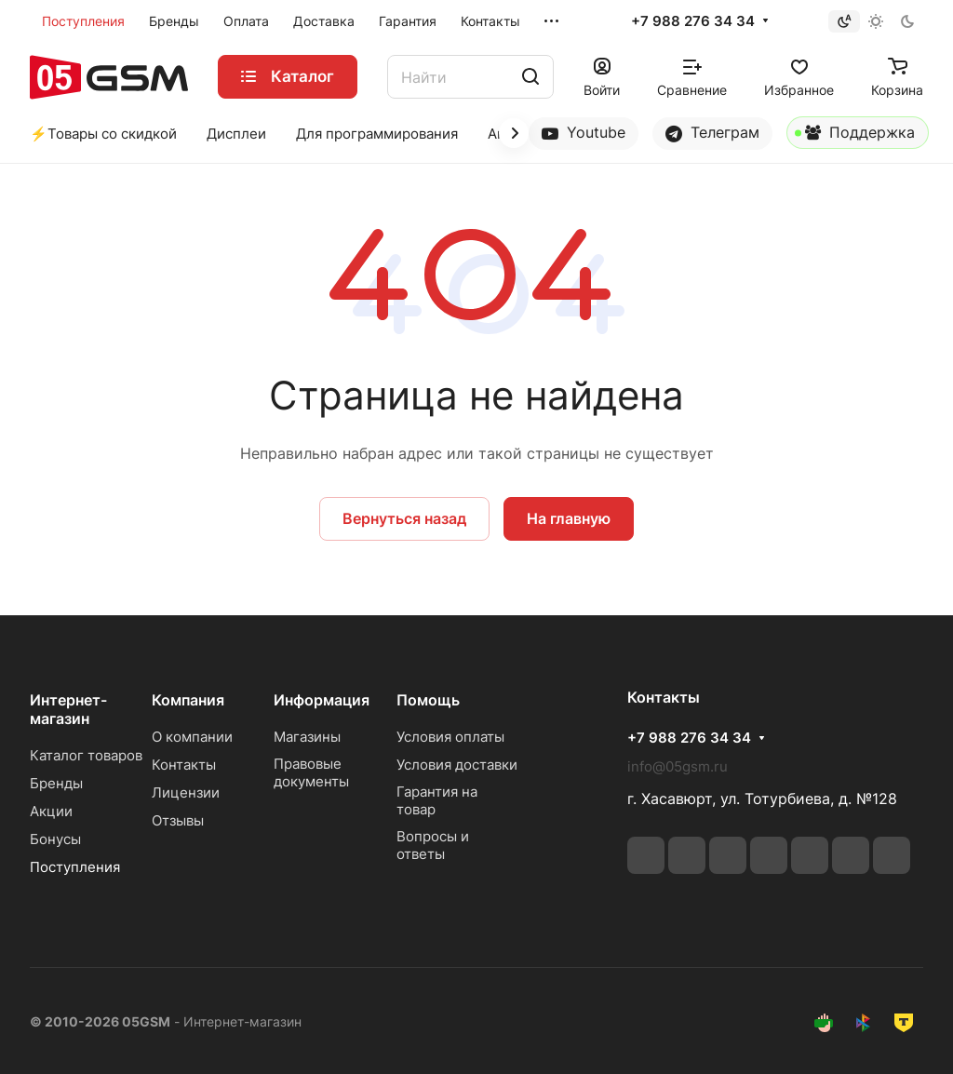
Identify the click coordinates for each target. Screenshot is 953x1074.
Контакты (184, 764)
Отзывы (178, 820)
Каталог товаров (86, 755)
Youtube (583, 132)
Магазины (307, 736)
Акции (51, 811)
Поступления (75, 867)
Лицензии (186, 792)
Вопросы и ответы (432, 845)
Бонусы (55, 839)
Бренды (56, 783)
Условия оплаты (450, 736)
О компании (192, 736)
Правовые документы (311, 772)
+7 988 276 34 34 (693, 21)
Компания (188, 700)
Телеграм (712, 132)
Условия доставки (456, 764)
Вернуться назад (404, 518)
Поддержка (855, 136)
